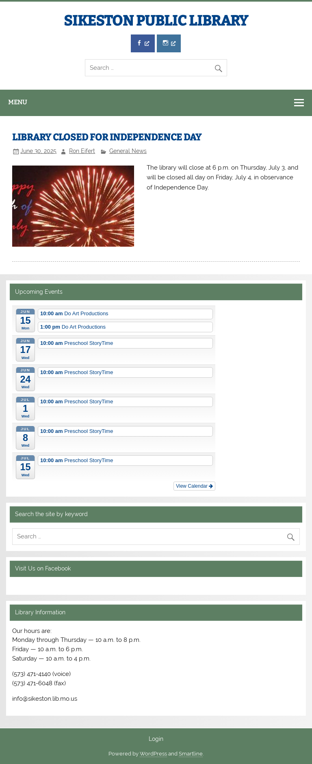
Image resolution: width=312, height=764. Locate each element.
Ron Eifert (82, 151)
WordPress (153, 754)
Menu (17, 102)
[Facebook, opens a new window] (143, 43)
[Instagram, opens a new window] (169, 43)
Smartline (191, 754)
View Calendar (194, 486)
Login (156, 739)
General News (128, 151)
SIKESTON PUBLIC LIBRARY (156, 20)
